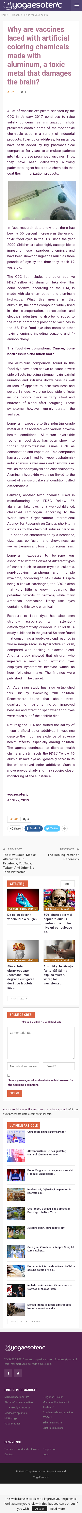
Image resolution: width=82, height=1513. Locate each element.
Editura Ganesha (52, 1422)
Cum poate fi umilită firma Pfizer (46, 1131)
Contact (9, 1454)
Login (46, 1454)
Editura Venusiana (53, 1427)
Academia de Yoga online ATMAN (58, 1415)
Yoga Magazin (12, 1423)
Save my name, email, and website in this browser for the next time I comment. (40, 1082)
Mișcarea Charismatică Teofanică (56, 1405)
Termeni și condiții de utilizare (21, 1449)
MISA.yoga (10, 1418)
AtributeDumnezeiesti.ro (18, 1402)
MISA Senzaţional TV (16, 1396)
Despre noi (49, 1449)
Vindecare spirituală (16, 1413)
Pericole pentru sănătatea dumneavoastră (23, 909)
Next (23, 998)
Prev (12, 998)
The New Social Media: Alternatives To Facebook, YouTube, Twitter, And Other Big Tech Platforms (19, 863)
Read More (57, 1508)
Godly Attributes (20, 1407)
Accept (39, 1509)
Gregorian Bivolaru (53, 1396)
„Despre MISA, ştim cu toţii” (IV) (46, 1227)
